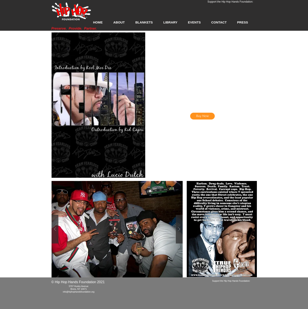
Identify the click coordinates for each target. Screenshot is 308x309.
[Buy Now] (202, 116)
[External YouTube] (202, 151)
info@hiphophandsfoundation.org (79, 292)
